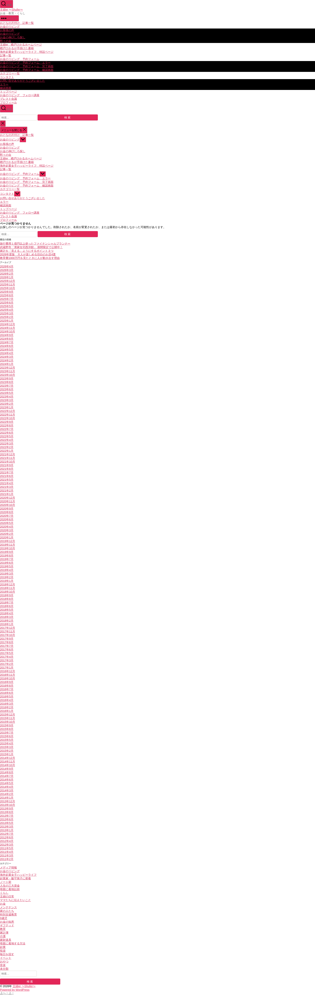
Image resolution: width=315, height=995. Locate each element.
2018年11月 (7, 588)
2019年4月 (6, 570)
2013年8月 (6, 812)
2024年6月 (6, 346)
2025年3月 (6, 313)
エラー (4, 84)
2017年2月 (6, 664)
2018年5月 (6, 609)
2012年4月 (6, 841)
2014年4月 (6, 786)
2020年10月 (7, 505)
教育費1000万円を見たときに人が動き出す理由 (30, 258)
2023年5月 (6, 393)
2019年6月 (6, 562)
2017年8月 (6, 642)
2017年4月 (6, 656)
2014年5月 (6, 783)
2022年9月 (6, 421)
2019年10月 (7, 548)
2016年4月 (6, 700)
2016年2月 (6, 707)
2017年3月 (6, 660)
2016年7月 (6, 689)
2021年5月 (6, 479)
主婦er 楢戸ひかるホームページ (21, 44)
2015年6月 (6, 736)
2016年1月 (6, 711)
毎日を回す (7, 954)
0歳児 (3, 918)
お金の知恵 (7, 921)
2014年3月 (6, 790)
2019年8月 (6, 555)
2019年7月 (6, 559)
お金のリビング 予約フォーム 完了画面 (26, 66)
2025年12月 (7, 280)
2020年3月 (6, 530)
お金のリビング (10, 26)
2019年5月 (6, 566)
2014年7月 (6, 776)
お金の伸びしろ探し (12, 37)
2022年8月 (6, 425)
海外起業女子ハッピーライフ (18, 874)
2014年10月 (7, 765)
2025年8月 (6, 295)
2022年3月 (6, 443)
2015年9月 (6, 725)
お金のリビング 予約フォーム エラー (25, 62)
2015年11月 (7, 718)
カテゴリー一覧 (10, 73)
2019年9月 (6, 552)
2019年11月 (7, 544)
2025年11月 (7, 284)
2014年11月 (7, 761)
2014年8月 (6, 772)
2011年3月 (6, 855)
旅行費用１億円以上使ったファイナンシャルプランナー (35, 243)
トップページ (8, 91)
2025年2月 (6, 317)
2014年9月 (6, 768)
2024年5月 (6, 349)
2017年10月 (7, 635)
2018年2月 (6, 620)
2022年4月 (6, 439)
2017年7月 (6, 645)
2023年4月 (6, 396)
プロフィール (8, 102)
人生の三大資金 (10, 885)
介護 (3, 936)
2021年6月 (6, 476)
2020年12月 (7, 497)
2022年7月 (6, 429)
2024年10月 (7, 331)
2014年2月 (6, 794)
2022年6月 (6, 432)
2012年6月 (6, 837)
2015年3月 (6, 747)
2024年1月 (6, 364)
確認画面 (5, 88)
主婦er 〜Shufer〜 (11, 9)
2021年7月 (6, 472)
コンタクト (7, 77)
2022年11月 (7, 414)
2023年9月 (6, 378)
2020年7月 (6, 515)
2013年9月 (6, 808)
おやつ (4, 961)
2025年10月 (7, 288)
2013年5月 (6, 823)
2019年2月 (6, 577)
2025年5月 (6, 306)
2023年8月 (6, 382)
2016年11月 (7, 674)
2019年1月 (6, 580)
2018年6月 (6, 606)
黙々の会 (5, 41)
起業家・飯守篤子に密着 (15, 878)
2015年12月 (7, 714)
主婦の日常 (7, 896)
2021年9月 (6, 465)
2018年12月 (7, 584)
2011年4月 (6, 851)
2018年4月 (6, 613)
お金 (3, 903)
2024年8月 (6, 338)
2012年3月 (6, 844)
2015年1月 (6, 754)
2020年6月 (6, 519)
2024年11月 (7, 327)
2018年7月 (6, 602)
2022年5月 (6, 436)
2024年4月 (6, 353)
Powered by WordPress (15, 989)
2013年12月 (7, 801)
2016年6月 (6, 692)
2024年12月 (7, 324)
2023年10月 (7, 374)
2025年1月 (6, 320)
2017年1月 (6, 667)
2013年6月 (6, 819)
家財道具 (5, 939)
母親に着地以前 (10, 889)
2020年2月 (6, 533)
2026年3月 (6, 270)
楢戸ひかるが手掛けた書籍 (17, 48)
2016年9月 (6, 682)
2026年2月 (6, 273)
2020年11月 (7, 501)
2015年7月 (6, 732)
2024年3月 (6, 356)
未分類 (4, 968)
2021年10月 (7, 461)
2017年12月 (7, 627)
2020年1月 (6, 537)
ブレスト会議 (8, 98)
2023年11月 (7, 371)
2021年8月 (6, 468)
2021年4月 (6, 483)
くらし (4, 892)
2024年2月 (6, 360)
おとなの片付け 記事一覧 (17, 22)
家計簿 (4, 932)
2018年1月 (6, 624)
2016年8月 (6, 685)
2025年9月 (6, 291)
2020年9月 (6, 508)
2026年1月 (6, 277)
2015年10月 (7, 721)
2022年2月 (6, 447)
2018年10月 (7, 591)
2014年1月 (6, 797)
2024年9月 (6, 335)
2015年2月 (6, 750)
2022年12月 (7, 411)
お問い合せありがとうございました (22, 80)
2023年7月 (6, 385)
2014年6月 (6, 779)
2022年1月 (6, 450)
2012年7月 (6, 833)
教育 (3, 929)
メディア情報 (8, 867)
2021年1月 (6, 494)
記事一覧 (5, 55)
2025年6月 (6, 302)
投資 (3, 950)
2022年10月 (7, 418)
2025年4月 (6, 309)
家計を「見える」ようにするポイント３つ (26, 250)
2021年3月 (6, 486)
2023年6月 (6, 389)
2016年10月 (7, 678)
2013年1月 (6, 830)
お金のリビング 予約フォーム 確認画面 (26, 69)
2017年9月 (6, 638)
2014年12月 (7, 758)
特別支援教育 (8, 914)
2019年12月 (7, 541)
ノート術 (5, 882)
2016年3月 (6, 703)
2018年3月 (6, 617)
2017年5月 (6, 653)
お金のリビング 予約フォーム (19, 59)
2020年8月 (6, 512)
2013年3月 (6, 826)
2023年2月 (6, 403)
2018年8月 (6, 598)
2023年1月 (6, 407)
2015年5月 (6, 739)
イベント (5, 957)
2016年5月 (6, 696)
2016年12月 (7, 671)
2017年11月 (7, 631)
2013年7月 (6, 815)
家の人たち (7, 910)
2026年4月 (6, 266)
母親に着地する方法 (12, 943)
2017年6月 (6, 649)
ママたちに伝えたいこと (15, 900)
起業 (3, 947)
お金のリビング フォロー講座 (19, 95)
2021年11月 (7, 458)
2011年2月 (6, 859)
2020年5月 (6, 523)
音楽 (3, 965)
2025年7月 (6, 299)
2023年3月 (6, 400)
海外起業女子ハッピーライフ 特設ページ (26, 51)
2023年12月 (7, 367)
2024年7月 (6, 342)
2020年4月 (6, 526)
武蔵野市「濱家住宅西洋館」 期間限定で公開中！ (31, 247)
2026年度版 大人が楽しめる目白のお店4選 (28, 254)
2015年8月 (6, 729)
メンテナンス (8, 907)
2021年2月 (6, 490)
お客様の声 (7, 30)
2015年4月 (6, 743)
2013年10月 (7, 804)
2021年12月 (7, 454)
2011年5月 (6, 848)
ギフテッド (7, 925)
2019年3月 (6, 573)
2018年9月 (6, 595)
